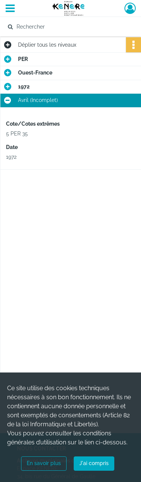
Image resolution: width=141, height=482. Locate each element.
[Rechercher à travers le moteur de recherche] (70, 26)
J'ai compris (94, 463)
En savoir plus (44, 463)
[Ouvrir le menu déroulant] (10, 9)
